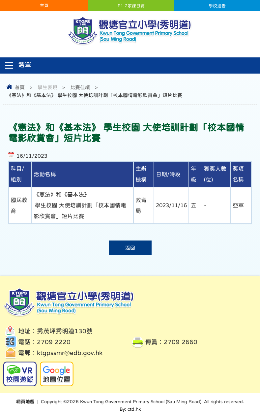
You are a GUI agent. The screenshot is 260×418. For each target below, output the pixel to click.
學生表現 (47, 87)
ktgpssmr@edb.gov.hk (69, 353)
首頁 (20, 87)
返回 (130, 247)
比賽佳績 (80, 87)
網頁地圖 (25, 401)
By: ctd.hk (130, 409)
